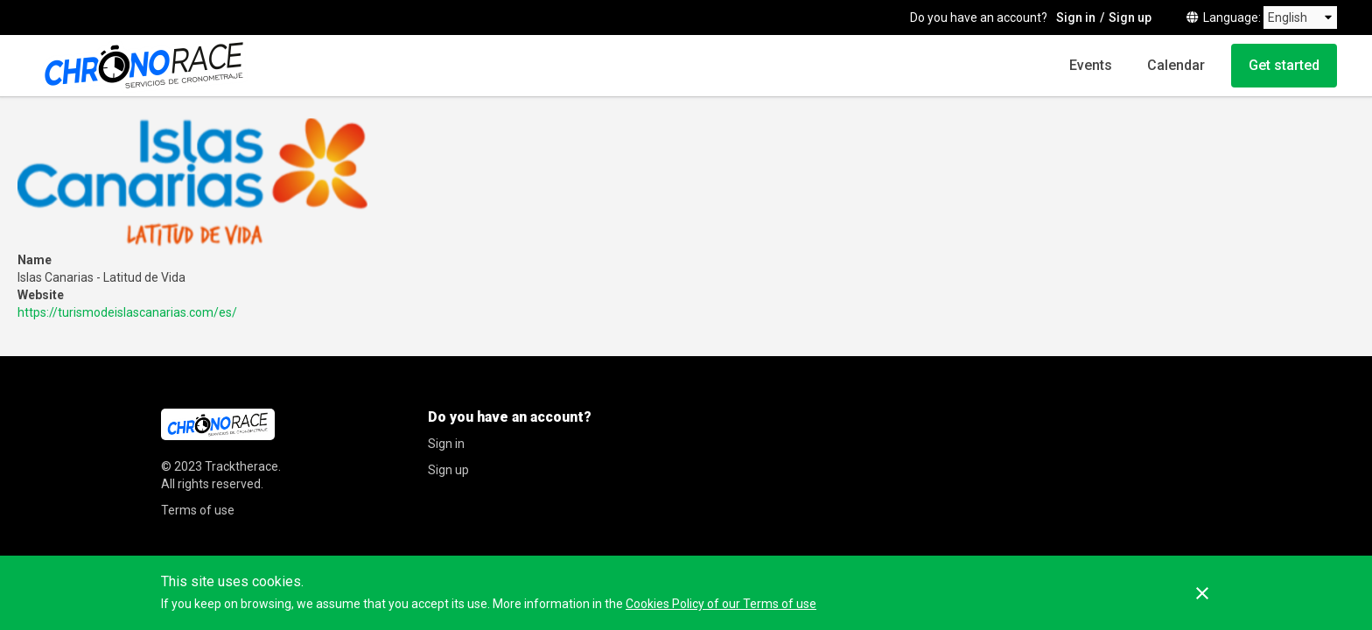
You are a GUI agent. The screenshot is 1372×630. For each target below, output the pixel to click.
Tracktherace (241, 466)
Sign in (1076, 17)
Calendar (1176, 65)
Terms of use (197, 510)
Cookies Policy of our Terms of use (721, 604)
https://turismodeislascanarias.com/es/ (127, 312)
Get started (1284, 65)
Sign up (1130, 17)
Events (1090, 65)
